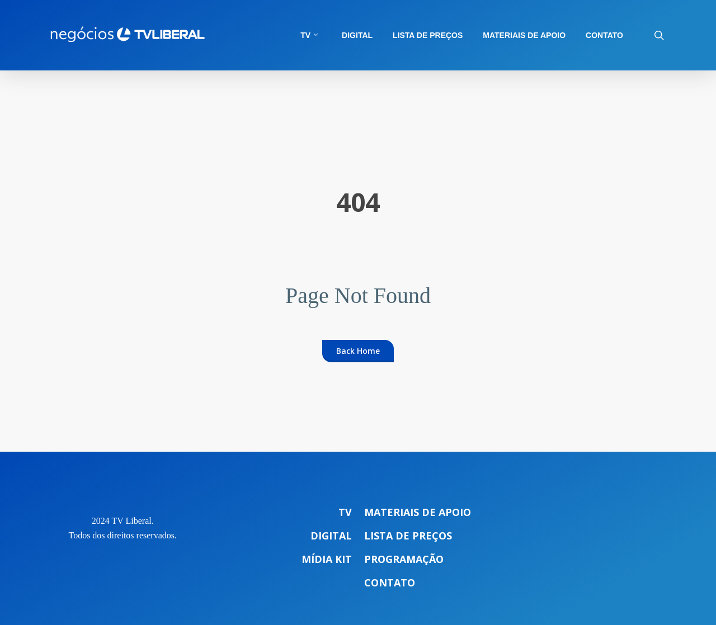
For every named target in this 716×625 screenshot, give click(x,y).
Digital (331, 535)
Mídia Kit (327, 559)
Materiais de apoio (417, 512)
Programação (404, 559)
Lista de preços (408, 535)
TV (345, 512)
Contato (389, 582)
